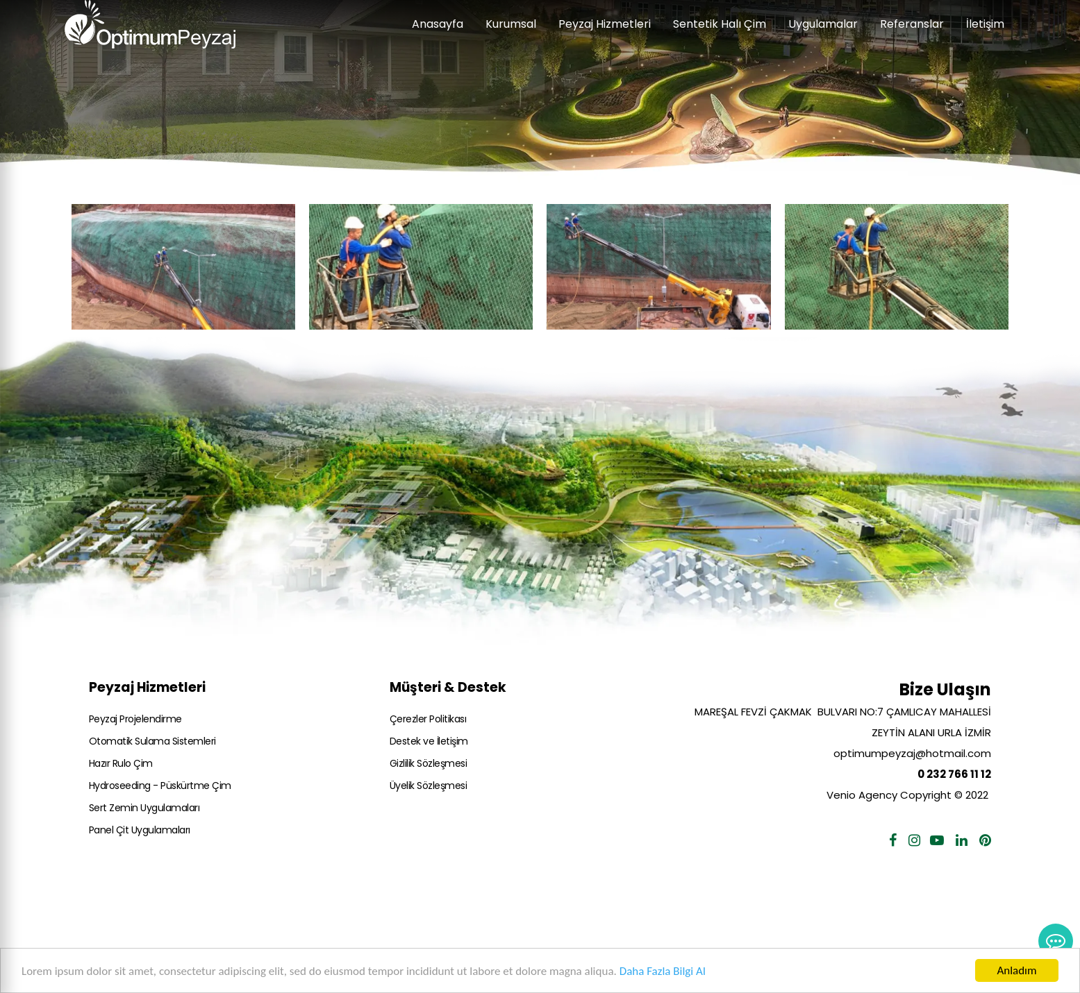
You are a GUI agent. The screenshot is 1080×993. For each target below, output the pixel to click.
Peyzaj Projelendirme (135, 719)
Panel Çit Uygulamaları (139, 830)
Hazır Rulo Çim (121, 763)
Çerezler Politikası (428, 719)
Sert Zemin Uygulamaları (144, 808)
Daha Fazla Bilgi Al (663, 971)
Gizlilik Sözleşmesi (428, 763)
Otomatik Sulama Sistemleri (152, 741)
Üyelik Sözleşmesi (428, 785)
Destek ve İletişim (429, 741)
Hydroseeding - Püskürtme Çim (160, 785)
